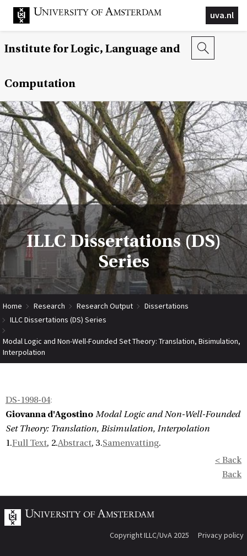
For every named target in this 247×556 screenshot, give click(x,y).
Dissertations (166, 306)
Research (49, 306)
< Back (228, 460)
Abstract (75, 443)
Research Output (105, 306)
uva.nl (222, 14)
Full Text (29, 443)
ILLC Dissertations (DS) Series (58, 320)
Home (12, 306)
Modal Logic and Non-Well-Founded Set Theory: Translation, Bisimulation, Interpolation (121, 341)
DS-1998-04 (28, 400)
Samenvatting (131, 443)
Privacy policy (221, 535)
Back (231, 474)
